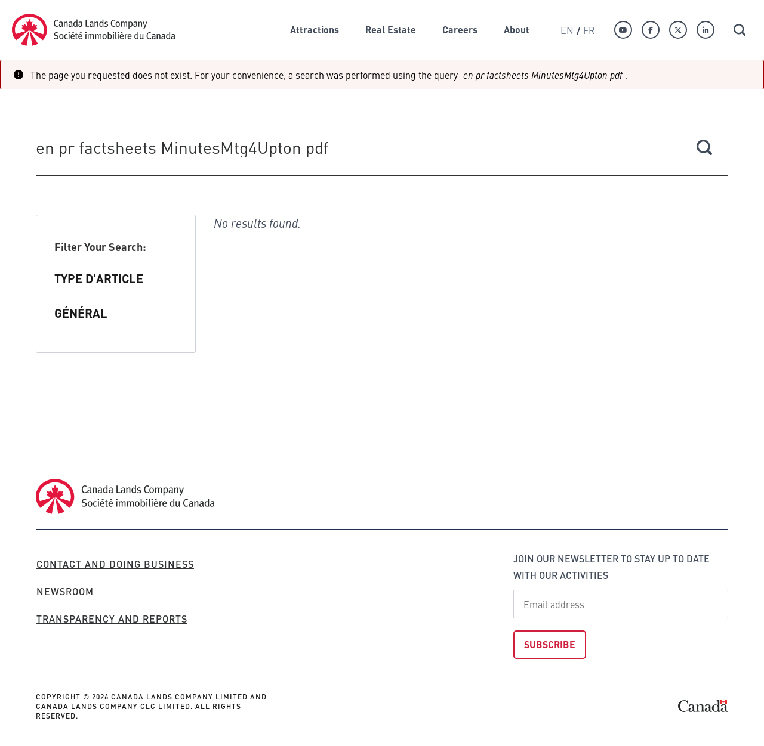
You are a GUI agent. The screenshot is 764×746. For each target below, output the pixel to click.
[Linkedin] (705, 30)
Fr (589, 29)
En (567, 29)
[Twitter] (678, 30)
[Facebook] (651, 30)
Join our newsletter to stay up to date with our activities (611, 567)
